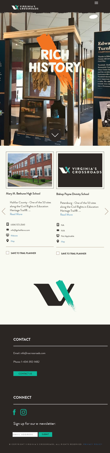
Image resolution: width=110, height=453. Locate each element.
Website (14, 236)
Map (13, 241)
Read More (16, 214)
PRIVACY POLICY (92, 444)
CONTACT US (25, 374)
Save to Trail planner (23, 253)
